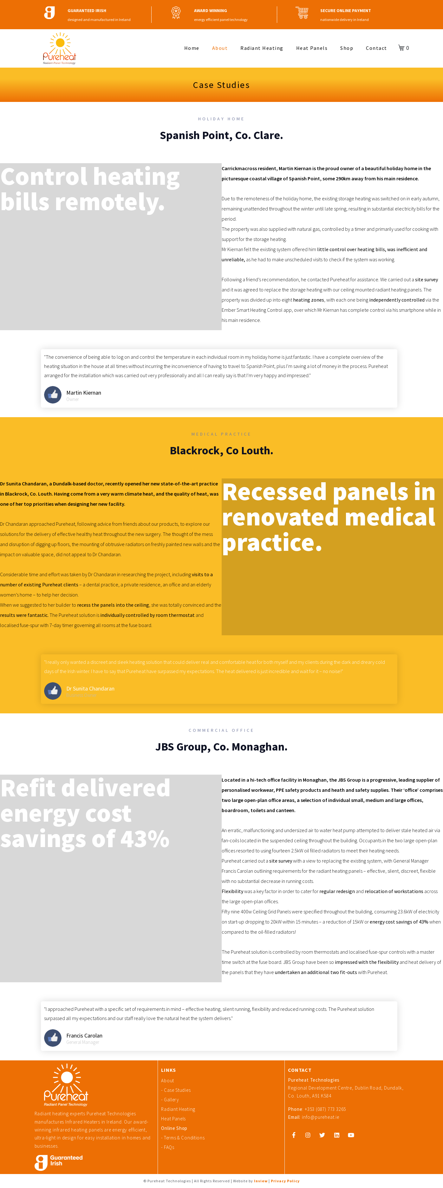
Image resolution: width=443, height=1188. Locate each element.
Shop (346, 48)
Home (191, 48)
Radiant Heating (261, 48)
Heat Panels (312, 48)
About (220, 48)
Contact (376, 48)
